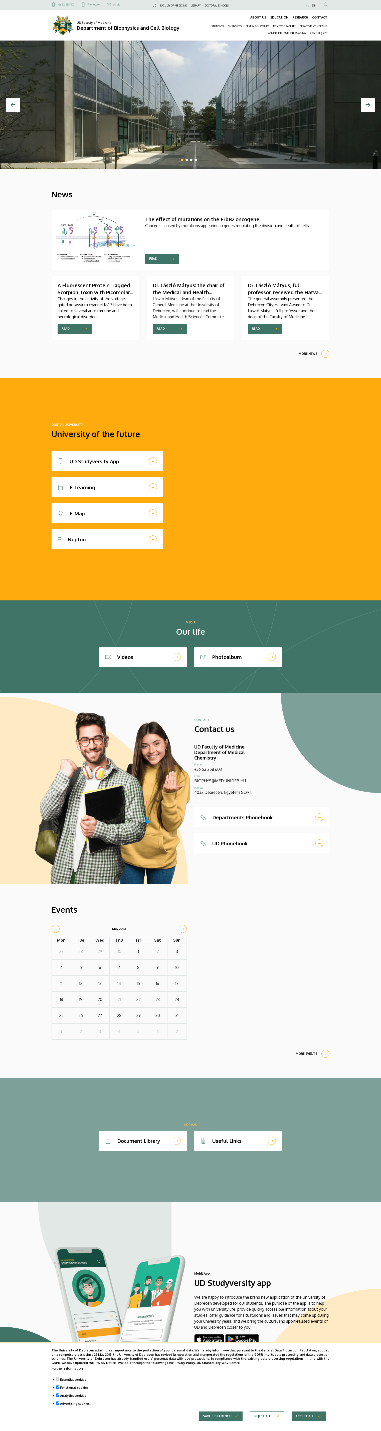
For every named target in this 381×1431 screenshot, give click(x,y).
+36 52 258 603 (66, 4)
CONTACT (319, 17)
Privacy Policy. (185, 1363)
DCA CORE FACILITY (284, 26)
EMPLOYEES (235, 26)
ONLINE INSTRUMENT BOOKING (287, 32)
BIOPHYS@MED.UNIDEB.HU (220, 780)
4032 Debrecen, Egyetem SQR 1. (223, 792)
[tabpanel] (190, 105)
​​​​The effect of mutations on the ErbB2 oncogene (202, 219)
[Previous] (13, 105)
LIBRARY (196, 5)
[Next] (368, 105)
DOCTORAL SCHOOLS (217, 5)
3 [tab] (191, 160)
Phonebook (93, 4)
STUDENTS (218, 26)
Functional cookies (74, 1387)
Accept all (304, 1416)
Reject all (262, 1416)
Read (153, 258)
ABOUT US (258, 17)
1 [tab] (182, 160)
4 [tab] (196, 160)
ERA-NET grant (318, 32)
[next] (183, 929)
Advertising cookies (75, 1403)
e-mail (116, 4)
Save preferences (218, 1416)
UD (154, 5)
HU (307, 5)
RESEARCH (300, 17)
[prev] (56, 929)
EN (313, 5)
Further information (67, 1368)
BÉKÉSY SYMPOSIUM (257, 26)
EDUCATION (279, 17)
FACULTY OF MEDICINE (173, 5)
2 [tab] (186, 160)
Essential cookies (73, 1379)
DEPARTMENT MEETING (313, 26)
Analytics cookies (73, 1395)
